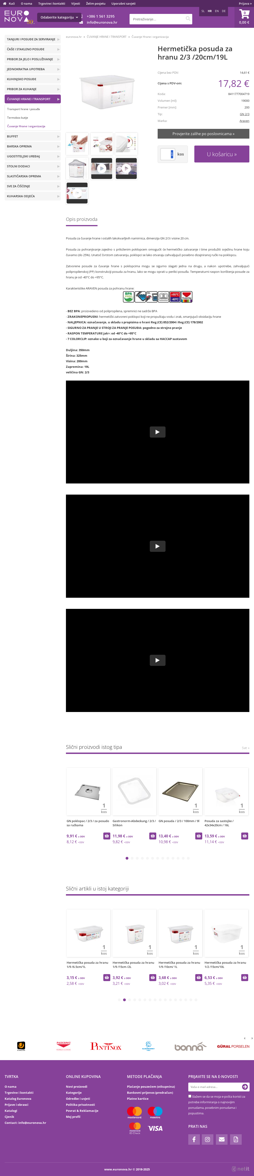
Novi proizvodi (76, 1086)
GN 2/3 (244, 114)
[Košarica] (244, 17)
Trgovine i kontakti (51, 3)
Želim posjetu (95, 3)
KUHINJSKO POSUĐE (21, 79)
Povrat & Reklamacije (82, 1111)
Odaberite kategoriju (59, 17)
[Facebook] (194, 1139)
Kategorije (74, 1092)
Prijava (245, 3)
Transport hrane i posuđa (23, 109)
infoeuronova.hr (102, 22)
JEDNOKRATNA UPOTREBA (26, 69)
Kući (12, 3)
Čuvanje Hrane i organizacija (26, 126)
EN (217, 11)
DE (224, 11)
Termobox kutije (17, 118)
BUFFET (12, 136)
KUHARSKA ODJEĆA (21, 196)
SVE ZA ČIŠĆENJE (18, 186)
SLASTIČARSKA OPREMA (24, 176)
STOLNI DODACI (18, 166)
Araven (244, 121)
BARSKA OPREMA (19, 146)
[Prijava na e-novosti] (245, 1087)
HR (210, 11)
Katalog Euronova (18, 1099)
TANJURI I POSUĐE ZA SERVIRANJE (31, 39)
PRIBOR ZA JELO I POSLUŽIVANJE (30, 59)
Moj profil (73, 1117)
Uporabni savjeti (123, 3)
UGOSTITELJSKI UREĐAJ (23, 156)
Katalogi (11, 1111)
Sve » (245, 748)
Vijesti (75, 3)
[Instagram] (207, 1139)
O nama (26, 3)
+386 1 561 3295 (101, 16)
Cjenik (9, 1117)
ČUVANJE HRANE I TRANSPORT (28, 99)
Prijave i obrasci (16, 1105)
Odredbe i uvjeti (78, 1099)
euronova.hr (74, 37)
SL (203, 11)
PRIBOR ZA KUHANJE (21, 89)
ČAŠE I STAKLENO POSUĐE (25, 49)
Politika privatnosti (80, 1105)
